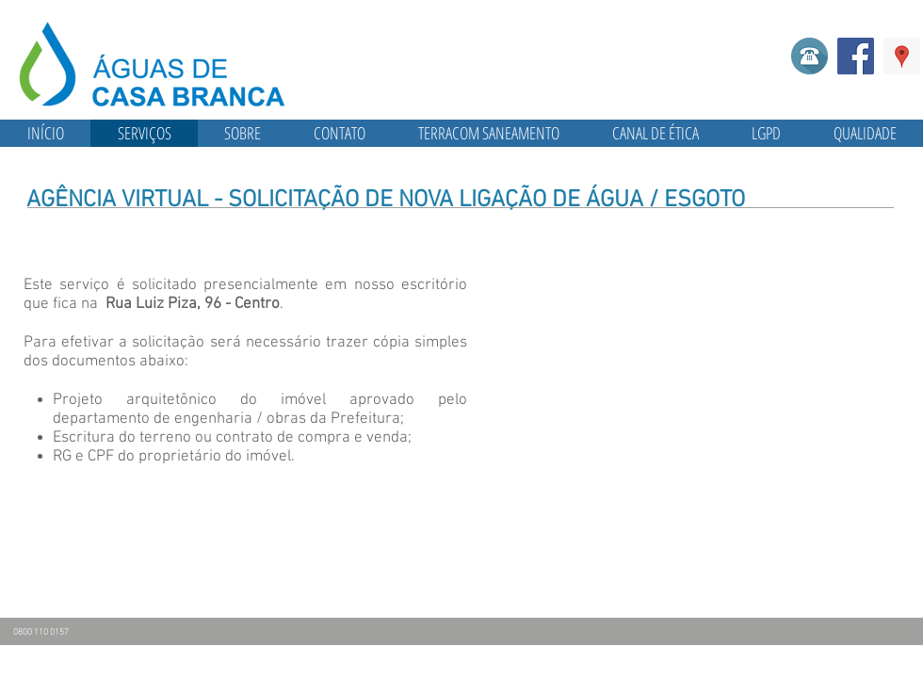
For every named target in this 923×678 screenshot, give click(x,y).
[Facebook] (855, 56)
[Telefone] (809, 56)
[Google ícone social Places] (901, 56)
